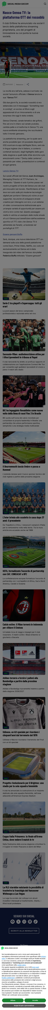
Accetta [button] (35, 1000)
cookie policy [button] (21, 965)
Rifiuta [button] (12, 1000)
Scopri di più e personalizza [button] (24, 1005)
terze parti (35, 967)
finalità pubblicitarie (8, 978)
